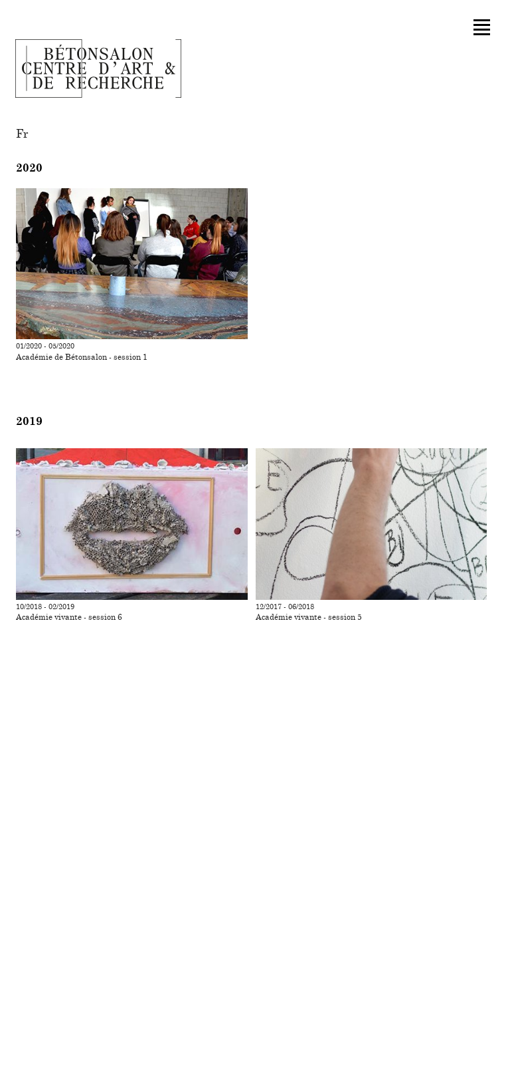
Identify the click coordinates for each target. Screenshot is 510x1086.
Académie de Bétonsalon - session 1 (81, 357)
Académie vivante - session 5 (309, 617)
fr (22, 134)
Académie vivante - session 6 (69, 617)
